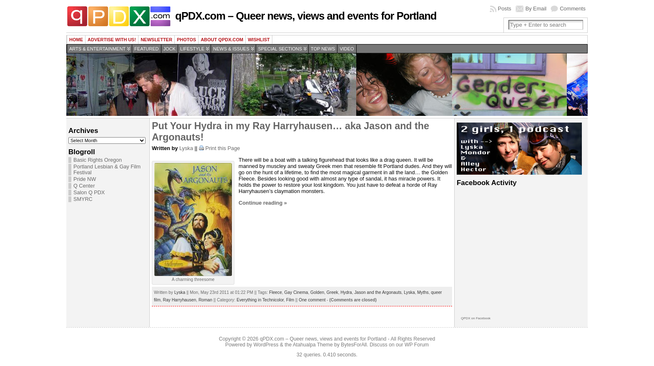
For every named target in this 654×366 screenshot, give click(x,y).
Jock (170, 48)
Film (290, 300)
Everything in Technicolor (260, 300)
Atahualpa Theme (313, 345)
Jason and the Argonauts (377, 292)
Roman (205, 300)
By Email (536, 8)
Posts (504, 8)
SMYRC (83, 199)
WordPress (266, 345)
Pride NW (84, 179)
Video (347, 48)
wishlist (259, 39)
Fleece (275, 292)
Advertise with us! (112, 39)
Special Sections (280, 48)
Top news (323, 48)
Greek (332, 292)
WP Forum (417, 345)
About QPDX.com (222, 39)
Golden (317, 292)
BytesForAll (354, 345)
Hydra (346, 292)
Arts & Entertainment (97, 48)
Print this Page (222, 148)
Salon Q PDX (89, 193)
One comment (312, 300)
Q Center (84, 186)
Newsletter (156, 39)
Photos (186, 39)
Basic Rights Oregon (97, 160)
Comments (573, 8)
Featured (146, 48)
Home (76, 39)
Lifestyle (192, 48)
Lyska (186, 148)
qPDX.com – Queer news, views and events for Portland (305, 16)
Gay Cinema (296, 292)
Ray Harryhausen (179, 300)
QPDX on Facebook (475, 318)
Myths (422, 292)
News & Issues (231, 48)
